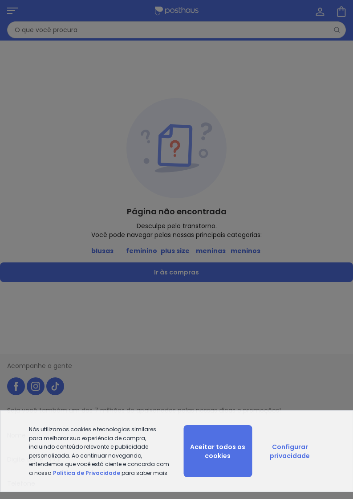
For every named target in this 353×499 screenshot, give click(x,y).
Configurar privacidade (290, 451)
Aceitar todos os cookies (217, 451)
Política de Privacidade (86, 473)
